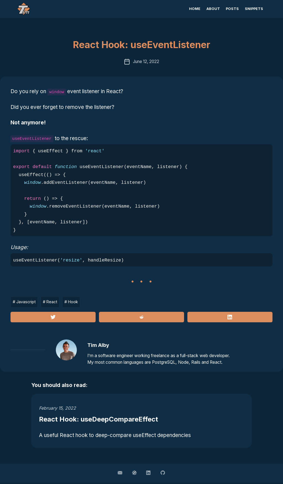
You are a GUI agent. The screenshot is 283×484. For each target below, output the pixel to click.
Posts (232, 9)
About (213, 9)
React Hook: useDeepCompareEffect (102, 420)
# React (51, 302)
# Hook (74, 302)
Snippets (254, 9)
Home (194, 9)
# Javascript (25, 302)
